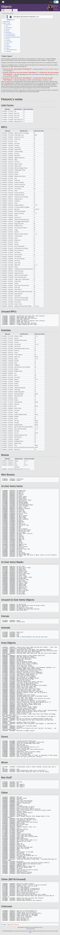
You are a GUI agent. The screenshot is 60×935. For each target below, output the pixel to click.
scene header (35, 74)
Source (15, 10)
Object (11, 13)
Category (4, 924)
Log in (51, 2)
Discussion (8, 10)
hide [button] (13, 19)
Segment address (49, 69)
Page (3, 10)
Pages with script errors (13, 924)
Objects (37, 16)
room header (45, 81)
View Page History (30, 928)
